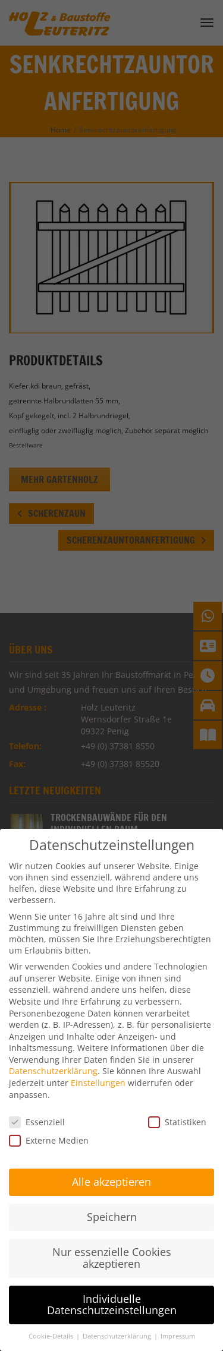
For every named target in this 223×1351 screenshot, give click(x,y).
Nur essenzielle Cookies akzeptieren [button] (111, 1243)
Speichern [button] (112, 1202)
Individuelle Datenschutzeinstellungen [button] (112, 1289)
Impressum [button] (178, 1321)
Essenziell (37, 1106)
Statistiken (177, 1106)
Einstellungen (98, 1068)
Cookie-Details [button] (52, 1321)
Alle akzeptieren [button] (111, 1167)
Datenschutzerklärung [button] (118, 1321)
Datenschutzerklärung (53, 1056)
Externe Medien (49, 1125)
